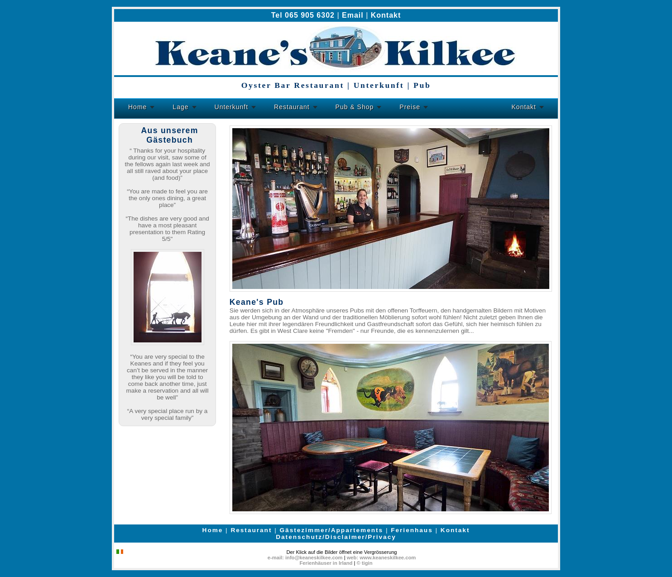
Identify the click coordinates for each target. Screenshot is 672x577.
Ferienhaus (412, 530)
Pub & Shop (355, 107)
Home (137, 107)
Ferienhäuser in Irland (326, 563)
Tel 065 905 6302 (303, 15)
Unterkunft (232, 107)
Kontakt (386, 15)
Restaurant (291, 107)
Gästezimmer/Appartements (332, 530)
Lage (180, 107)
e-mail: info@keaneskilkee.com (305, 557)
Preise (409, 107)
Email (353, 15)
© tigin (365, 563)
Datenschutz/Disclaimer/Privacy (336, 537)
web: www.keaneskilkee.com (381, 557)
